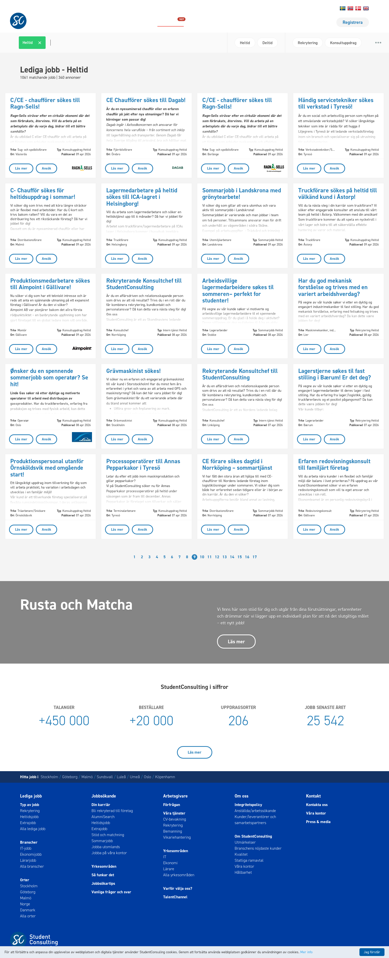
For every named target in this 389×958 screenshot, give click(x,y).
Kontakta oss (269, 9)
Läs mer (236, 641)
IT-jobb (25, 848)
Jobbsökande (103, 796)
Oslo (147, 776)
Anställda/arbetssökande (255, 810)
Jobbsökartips (103, 883)
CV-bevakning (174, 819)
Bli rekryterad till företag (112, 810)
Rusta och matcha (212, 22)
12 (217, 557)
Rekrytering (30, 810)
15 (239, 557)
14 (232, 557)
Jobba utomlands (105, 846)
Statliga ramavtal (249, 860)
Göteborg (69, 776)
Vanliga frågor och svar (111, 892)
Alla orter (28, 916)
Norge (25, 904)
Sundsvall (105, 776)
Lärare (168, 868)
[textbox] (50, 42)
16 (247, 557)
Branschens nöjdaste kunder (258, 848)
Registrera (353, 22)
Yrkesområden (103, 866)
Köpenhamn (165, 776)
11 (209, 557)
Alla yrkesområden (178, 874)
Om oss (287, 9)
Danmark (27, 910)
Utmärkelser (245, 842)
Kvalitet (241, 854)
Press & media (318, 821)
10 (202, 557)
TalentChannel (175, 897)
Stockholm (49, 776)
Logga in (320, 9)
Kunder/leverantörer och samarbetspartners (255, 819)
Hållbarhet (303, 9)
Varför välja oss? (177, 888)
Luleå (121, 776)
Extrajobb (28, 822)
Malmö (87, 776)
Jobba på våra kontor (109, 852)
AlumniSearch (103, 816)
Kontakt (313, 796)
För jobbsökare (258, 22)
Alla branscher (32, 866)
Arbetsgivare (175, 796)
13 (224, 557)
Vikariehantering (177, 837)
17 (254, 557)
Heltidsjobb (29, 816)
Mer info (306, 952)
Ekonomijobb (31, 854)
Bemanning (172, 831)
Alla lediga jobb (32, 828)
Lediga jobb (170, 22)
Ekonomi (170, 862)
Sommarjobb (102, 840)
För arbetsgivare (302, 22)
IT (164, 856)
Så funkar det (102, 874)
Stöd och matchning (107, 834)
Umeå (135, 776)
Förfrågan (171, 804)
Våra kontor (244, 866)
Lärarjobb (28, 860)
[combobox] (121, 43)
